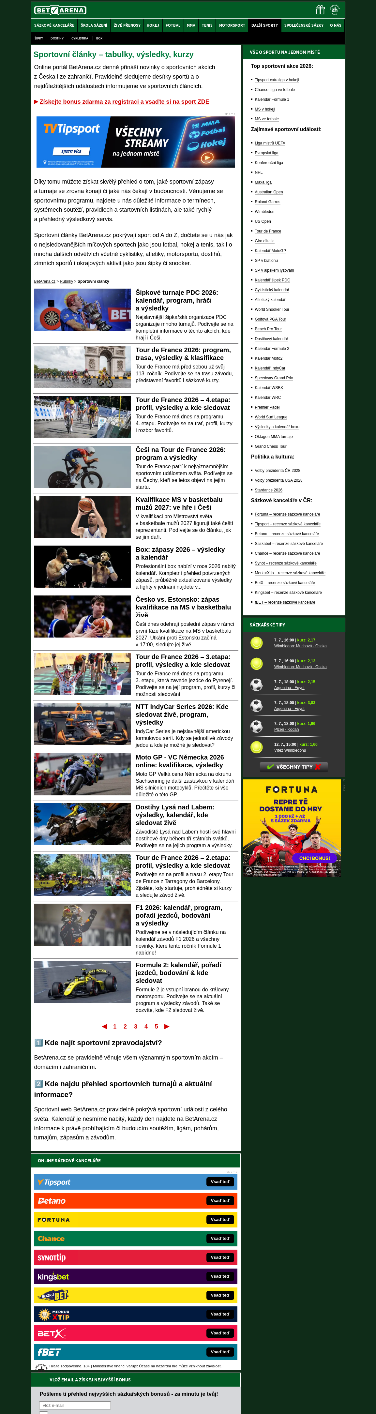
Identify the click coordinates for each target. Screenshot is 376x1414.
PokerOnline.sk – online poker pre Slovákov (175, 1323)
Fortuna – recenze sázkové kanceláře (287, 514)
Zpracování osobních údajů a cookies (180, 1403)
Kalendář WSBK (269, 387)
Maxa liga (263, 182)
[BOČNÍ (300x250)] (292, 875)
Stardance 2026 (269, 490)
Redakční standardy (86, 1403)
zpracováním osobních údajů (99, 1199)
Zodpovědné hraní (299, 1349)
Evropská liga (266, 153)
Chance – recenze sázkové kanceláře (287, 553)
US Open (263, 221)
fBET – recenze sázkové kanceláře (285, 602)
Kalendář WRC (268, 397)
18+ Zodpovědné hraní (239, 1403)
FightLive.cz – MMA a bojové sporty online (82, 1244)
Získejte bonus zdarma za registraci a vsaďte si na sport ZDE (124, 101)
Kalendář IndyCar (270, 368)
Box (99, 38)
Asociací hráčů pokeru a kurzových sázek (72, 1356)
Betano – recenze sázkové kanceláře (287, 534)
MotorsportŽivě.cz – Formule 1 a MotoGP (82, 1284)
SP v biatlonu (266, 260)
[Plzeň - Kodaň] (260, 726)
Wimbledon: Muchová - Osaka (300, 646)
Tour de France (268, 231)
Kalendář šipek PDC (272, 280)
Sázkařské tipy (267, 625)
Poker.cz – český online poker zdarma (79, 1313)
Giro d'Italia (265, 241)
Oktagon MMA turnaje (274, 436)
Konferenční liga (269, 162)
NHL (259, 172)
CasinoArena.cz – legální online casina (79, 1323)
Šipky (39, 38)
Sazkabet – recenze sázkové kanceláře (289, 543)
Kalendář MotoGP (270, 250)
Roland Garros (267, 202)
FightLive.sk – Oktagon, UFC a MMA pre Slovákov (180, 1284)
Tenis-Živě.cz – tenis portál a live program (82, 1274)
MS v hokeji (265, 109)
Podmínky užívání (126, 1403)
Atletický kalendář (270, 299)
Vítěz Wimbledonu (290, 750)
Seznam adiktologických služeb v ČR (156, 1389)
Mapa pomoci (202, 1389)
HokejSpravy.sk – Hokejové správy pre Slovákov (179, 1293)
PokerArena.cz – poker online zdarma (79, 1303)
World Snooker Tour (272, 309)
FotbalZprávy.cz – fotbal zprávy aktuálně (81, 1254)
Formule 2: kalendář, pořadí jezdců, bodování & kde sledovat (178, 972)
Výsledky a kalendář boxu (277, 427)
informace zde (146, 1376)
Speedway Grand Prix (274, 378)
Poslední (167, 1026)
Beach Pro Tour (268, 329)
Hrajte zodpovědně (49, 1369)
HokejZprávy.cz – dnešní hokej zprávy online (84, 1264)
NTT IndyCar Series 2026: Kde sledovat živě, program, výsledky (182, 714)
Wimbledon (265, 211)
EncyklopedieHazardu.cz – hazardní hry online (177, 1244)
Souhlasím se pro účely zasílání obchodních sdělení (119, 1199)
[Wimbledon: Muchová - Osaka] (260, 642)
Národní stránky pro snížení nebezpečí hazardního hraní (265, 1389)
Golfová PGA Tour (270, 319)
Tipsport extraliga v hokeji (277, 80)
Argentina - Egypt (289, 687)
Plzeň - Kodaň (286, 729)
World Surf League (271, 417)
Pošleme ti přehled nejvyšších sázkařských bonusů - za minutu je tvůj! (129, 1175)
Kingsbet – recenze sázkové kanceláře (288, 592)
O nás (36, 1403)
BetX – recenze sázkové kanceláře (285, 582)
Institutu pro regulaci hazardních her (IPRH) (190, 1349)
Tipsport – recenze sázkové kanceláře (288, 524)
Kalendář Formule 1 (272, 99)
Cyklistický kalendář (272, 290)
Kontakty (55, 1403)
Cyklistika (79, 38)
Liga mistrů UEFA (270, 143)
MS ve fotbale (267, 119)
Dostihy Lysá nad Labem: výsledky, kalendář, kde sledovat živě (175, 815)
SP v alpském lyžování (274, 270)
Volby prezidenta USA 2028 (279, 480)
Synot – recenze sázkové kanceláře (286, 563)
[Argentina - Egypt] (260, 684)
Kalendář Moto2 (269, 358)
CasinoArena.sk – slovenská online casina (173, 1313)
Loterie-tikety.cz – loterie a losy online (169, 1264)
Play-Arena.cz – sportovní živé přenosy (80, 1293)
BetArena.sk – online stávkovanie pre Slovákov (177, 1274)
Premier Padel (267, 407)
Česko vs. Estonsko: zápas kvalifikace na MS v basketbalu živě (183, 607)
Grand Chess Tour (271, 446)
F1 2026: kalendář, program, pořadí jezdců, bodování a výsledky (179, 915)
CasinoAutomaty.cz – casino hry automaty (173, 1254)
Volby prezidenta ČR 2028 (277, 470)
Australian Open (269, 192)
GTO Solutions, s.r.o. (289, 1403)
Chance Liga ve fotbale (275, 89)
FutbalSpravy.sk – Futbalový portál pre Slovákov (179, 1303)
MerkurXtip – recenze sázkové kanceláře (290, 573)
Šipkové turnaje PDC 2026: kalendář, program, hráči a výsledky (177, 300)
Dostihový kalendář (271, 339)
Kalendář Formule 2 (272, 348)
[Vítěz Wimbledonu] (260, 747)
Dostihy (57, 38)
